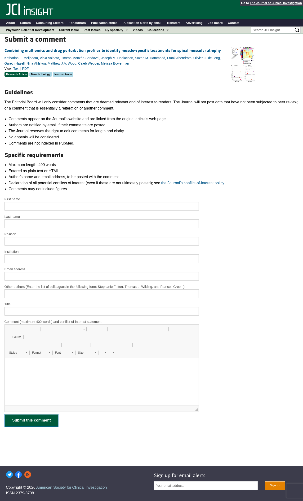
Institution (11, 252)
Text (16, 68)
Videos (138, 30)
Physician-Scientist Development (30, 30)
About (10, 23)
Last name (12, 217)
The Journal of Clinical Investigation (276, 3)
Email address (15, 269)
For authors (77, 23)
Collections (155, 30)
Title (7, 304)
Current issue (69, 30)
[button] (10, 329)
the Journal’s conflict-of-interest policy (192, 183)
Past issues (92, 30)
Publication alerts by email (142, 23)
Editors (25, 23)
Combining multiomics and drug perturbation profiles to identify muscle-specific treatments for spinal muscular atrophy (112, 50)
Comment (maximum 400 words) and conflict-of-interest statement (53, 322)
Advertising (194, 23)
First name (12, 199)
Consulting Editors (49, 23)
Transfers (174, 23)
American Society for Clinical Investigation (71, 487)
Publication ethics (104, 23)
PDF (25, 68)
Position (10, 234)
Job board (215, 23)
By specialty (114, 30)
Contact (233, 23)
